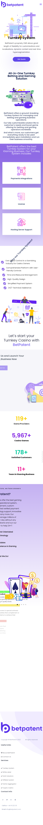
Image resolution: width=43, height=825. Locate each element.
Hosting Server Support (21, 225)
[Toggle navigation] (41, 4)
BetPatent (13, 740)
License (21, 199)
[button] (21, 58)
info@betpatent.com (13, 809)
